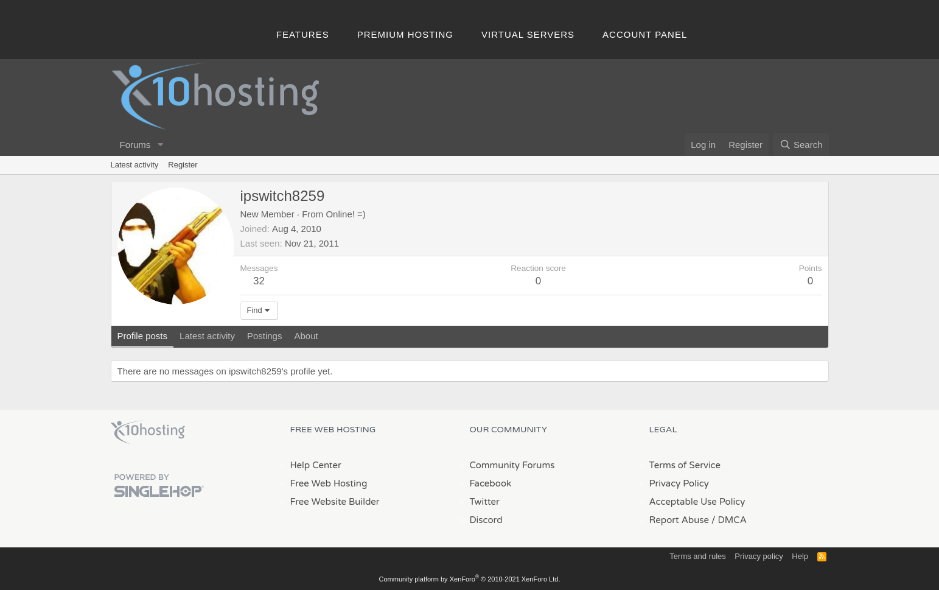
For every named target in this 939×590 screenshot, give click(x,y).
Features (302, 34)
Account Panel (644, 34)
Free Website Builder (335, 501)
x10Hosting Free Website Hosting (148, 432)
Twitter (485, 501)
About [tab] (306, 336)
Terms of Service (685, 465)
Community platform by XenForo (469, 579)
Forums (135, 144)
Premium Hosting (405, 34)
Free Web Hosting (329, 483)
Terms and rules (697, 556)
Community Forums (512, 465)
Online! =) (345, 214)
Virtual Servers (527, 34)
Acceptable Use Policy (697, 501)
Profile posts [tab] (142, 336)
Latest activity (135, 164)
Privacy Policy (679, 483)
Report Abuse (679, 519)
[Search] (801, 144)
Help (800, 556)
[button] (160, 144)
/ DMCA (729, 519)
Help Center (315, 465)
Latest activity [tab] (207, 336)
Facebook (491, 483)
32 (259, 281)
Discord (486, 519)
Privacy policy (759, 556)
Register (182, 164)
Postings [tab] (264, 336)
